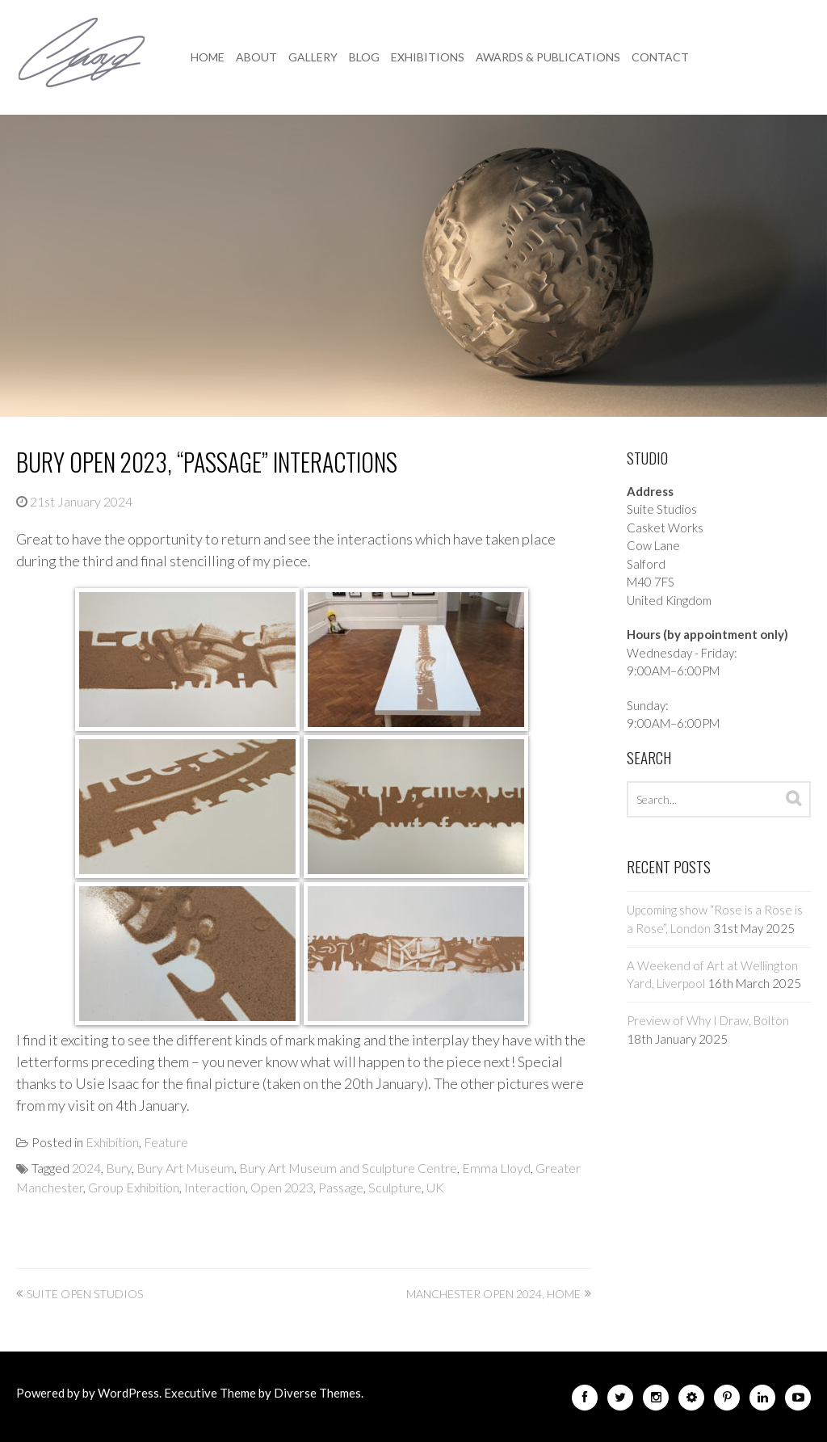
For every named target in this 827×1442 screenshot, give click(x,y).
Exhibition (112, 1142)
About (256, 57)
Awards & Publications (548, 57)
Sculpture (395, 1187)
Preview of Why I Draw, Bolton (708, 1020)
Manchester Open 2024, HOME (493, 1294)
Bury (119, 1167)
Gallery (313, 57)
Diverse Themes (317, 1392)
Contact (660, 57)
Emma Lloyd (496, 1167)
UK (435, 1187)
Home (208, 57)
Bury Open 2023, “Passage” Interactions (206, 462)
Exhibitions (427, 57)
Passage (340, 1187)
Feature (166, 1142)
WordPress (128, 1392)
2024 (86, 1167)
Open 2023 (281, 1187)
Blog (364, 57)
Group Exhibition (133, 1187)
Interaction (215, 1187)
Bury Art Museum (185, 1167)
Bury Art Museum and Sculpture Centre (348, 1167)
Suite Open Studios (85, 1294)
